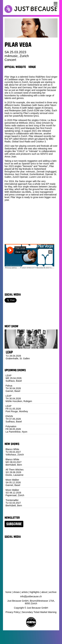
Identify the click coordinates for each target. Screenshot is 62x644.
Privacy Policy (12, 612)
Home (8, 592)
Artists (25, 592)
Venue (32, 66)
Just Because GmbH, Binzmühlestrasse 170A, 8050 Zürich (31, 602)
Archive (53, 592)
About (44, 592)
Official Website (15, 66)
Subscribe (14, 524)
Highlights (35, 592)
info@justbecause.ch (31, 596)
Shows (16, 592)
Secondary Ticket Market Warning (39, 612)
